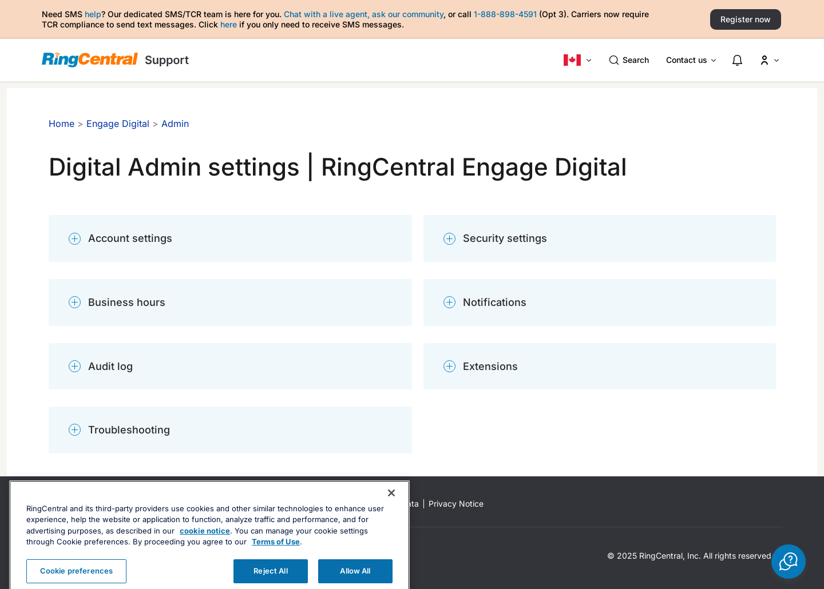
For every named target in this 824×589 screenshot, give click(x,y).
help (93, 14)
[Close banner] (391, 511)
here (228, 24)
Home (61, 123)
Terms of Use (276, 560)
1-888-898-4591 (505, 14)
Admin (175, 123)
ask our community (407, 14)
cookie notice (205, 549)
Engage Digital (117, 123)
